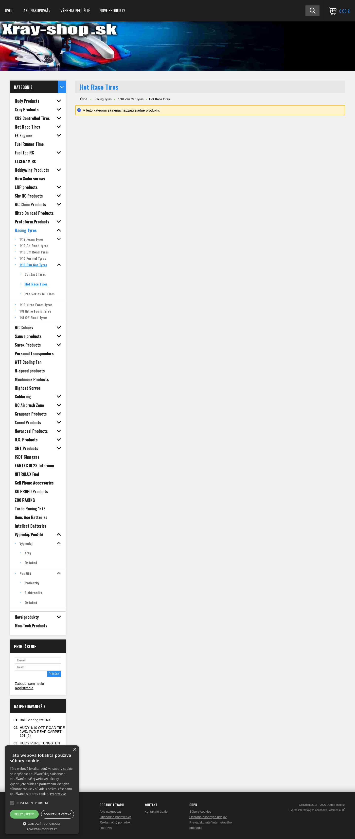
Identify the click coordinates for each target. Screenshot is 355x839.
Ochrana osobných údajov (208, 817)
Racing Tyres (103, 99)
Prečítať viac (58, 794)
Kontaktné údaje (156, 811)
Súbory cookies (200, 811)
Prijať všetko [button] (24, 814)
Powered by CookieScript (42, 829)
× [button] (74, 750)
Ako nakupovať (110, 811)
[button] (42, 823)
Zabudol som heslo (29, 684)
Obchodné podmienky (115, 817)
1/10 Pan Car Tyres (130, 99)
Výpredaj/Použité (75, 11)
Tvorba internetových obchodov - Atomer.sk (317, 809)
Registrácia (24, 688)
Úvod (9, 11)
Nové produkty (112, 11)
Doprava (106, 828)
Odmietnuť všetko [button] (57, 814)
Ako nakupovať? (37, 11)
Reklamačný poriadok (115, 822)
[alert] (42, 789)
